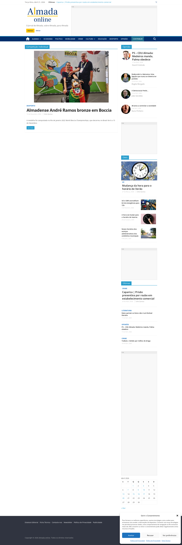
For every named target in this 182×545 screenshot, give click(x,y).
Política (58, 39)
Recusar (150, 535)
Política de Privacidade (137, 541)
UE (123, 182)
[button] (177, 515)
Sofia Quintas (48, 114)
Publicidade (97, 522)
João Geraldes (137, 96)
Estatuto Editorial (31, 522)
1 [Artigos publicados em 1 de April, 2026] (133, 486)
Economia (48, 39)
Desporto (113, 39)
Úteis (125, 157)
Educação (102, 39)
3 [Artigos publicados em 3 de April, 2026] (143, 486)
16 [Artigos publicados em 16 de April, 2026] (139, 494)
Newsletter (68, 522)
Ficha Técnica (166, 541)
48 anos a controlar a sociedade (144, 106)
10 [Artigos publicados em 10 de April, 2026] (144, 490)
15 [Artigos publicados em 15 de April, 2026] (134, 494)
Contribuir (138, 39)
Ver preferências (169, 535)
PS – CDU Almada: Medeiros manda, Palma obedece (142, 56)
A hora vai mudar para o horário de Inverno (130, 216)
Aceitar (131, 535)
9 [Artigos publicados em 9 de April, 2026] (138, 490)
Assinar (30, 31)
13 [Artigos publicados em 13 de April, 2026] (123, 494)
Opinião (124, 39)
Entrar (38, 31)
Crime (80, 39)
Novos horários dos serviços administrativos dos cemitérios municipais (130, 232)
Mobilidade (70, 39)
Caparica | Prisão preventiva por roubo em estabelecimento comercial (84, 2)
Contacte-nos (57, 522)
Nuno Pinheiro (137, 111)
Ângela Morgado (138, 84)
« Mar (123, 508)
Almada (35, 39)
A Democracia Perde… (140, 90)
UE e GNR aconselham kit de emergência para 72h (130, 203)
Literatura (127, 310)
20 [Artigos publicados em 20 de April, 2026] (123, 498)
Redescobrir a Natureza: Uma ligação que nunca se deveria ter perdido (144, 76)
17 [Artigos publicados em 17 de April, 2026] (144, 494)
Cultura (89, 39)
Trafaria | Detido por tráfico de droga (136, 341)
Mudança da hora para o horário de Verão (136, 187)
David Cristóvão (138, 65)
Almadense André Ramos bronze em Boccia (69, 110)
